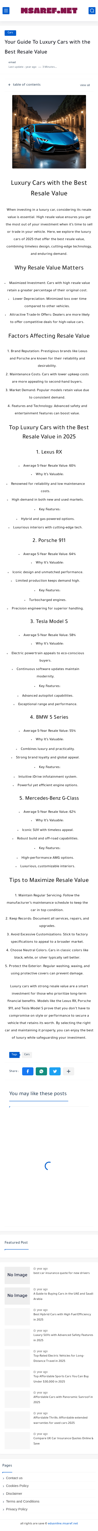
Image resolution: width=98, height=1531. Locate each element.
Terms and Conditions (22, 1501)
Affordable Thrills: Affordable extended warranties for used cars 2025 (60, 1420)
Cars (10, 32)
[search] (92, 10)
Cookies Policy (17, 1486)
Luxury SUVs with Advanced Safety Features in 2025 (63, 1338)
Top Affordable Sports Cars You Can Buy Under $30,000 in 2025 (61, 1379)
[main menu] (6, 10)
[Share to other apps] (68, 1071)
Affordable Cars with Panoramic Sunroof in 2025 (63, 1400)
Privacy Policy (16, 1509)
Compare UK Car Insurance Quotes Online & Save (63, 1441)
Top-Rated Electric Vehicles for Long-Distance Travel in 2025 (58, 1358)
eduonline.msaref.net (63, 1523)
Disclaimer (14, 1493)
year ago (42, 1268)
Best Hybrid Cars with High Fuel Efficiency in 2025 (62, 1317)
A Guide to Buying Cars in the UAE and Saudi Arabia (63, 1297)
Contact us (14, 1478)
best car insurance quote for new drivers (61, 1273)
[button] (27, 1071)
